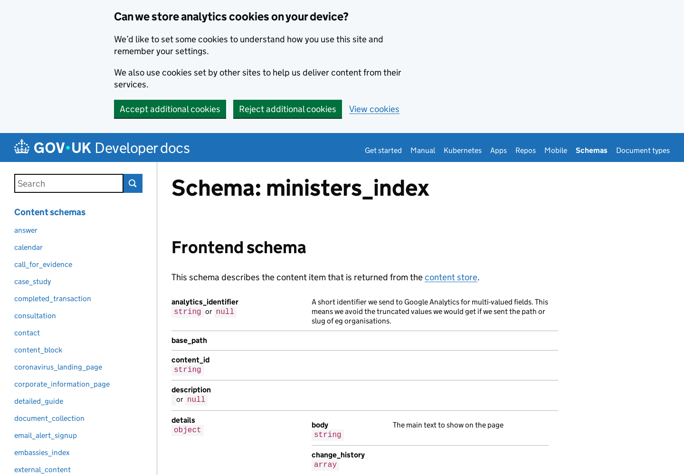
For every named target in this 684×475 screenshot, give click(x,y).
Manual (422, 150)
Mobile (555, 150)
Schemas (592, 150)
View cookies (374, 109)
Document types (643, 150)
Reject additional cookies (287, 109)
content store (451, 277)
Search (133, 183)
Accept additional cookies (170, 109)
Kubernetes (463, 150)
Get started (383, 150)
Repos (525, 150)
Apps (498, 150)
